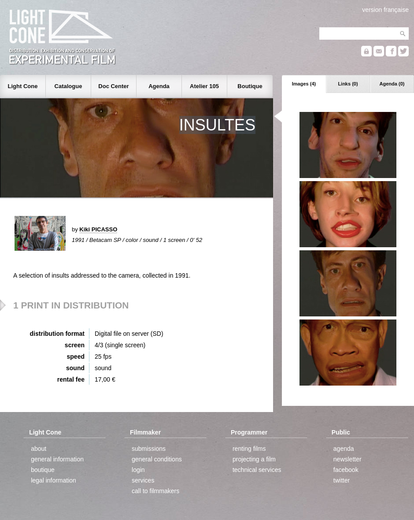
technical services (257, 469)
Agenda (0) (392, 83)
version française (385, 9)
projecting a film (254, 459)
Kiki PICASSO (98, 229)
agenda (343, 448)
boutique (43, 469)
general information (57, 459)
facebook (346, 469)
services (143, 480)
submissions (149, 448)
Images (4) (304, 83)
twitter (341, 480)
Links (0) (348, 83)
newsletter (347, 459)
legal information (53, 480)
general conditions (157, 459)
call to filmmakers (155, 490)
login (138, 469)
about (38, 448)
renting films (249, 448)
